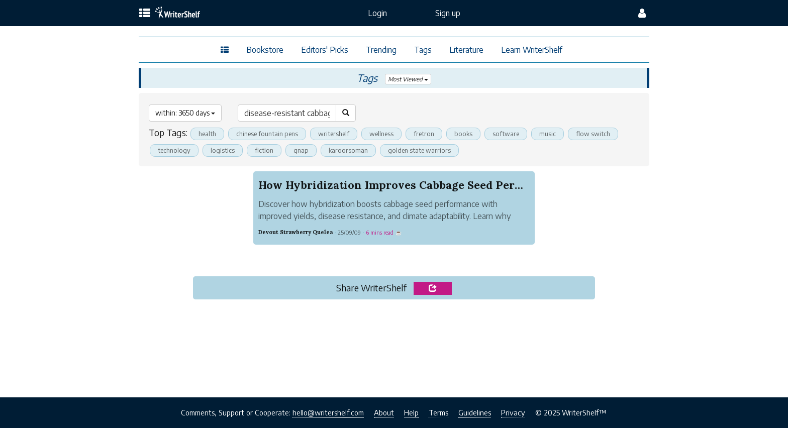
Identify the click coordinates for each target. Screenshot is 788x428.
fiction (264, 150)
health (207, 134)
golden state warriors (419, 150)
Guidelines (474, 412)
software (506, 134)
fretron (424, 134)
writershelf (333, 134)
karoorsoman (348, 150)
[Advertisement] (394, 345)
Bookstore (264, 50)
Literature (466, 50)
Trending (381, 50)
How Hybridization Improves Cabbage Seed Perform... (403, 185)
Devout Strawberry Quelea (295, 232)
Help (411, 412)
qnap (301, 150)
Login (377, 13)
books (463, 134)
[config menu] (642, 13)
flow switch (593, 134)
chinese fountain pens (267, 134)
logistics (223, 150)
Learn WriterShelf (531, 50)
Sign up (447, 13)
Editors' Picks (324, 50)
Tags (423, 50)
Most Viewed (407, 79)
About (384, 412)
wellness (381, 134)
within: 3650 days (185, 113)
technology (174, 150)
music (548, 134)
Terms (438, 412)
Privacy (513, 412)
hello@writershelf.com (328, 412)
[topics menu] (144, 13)
